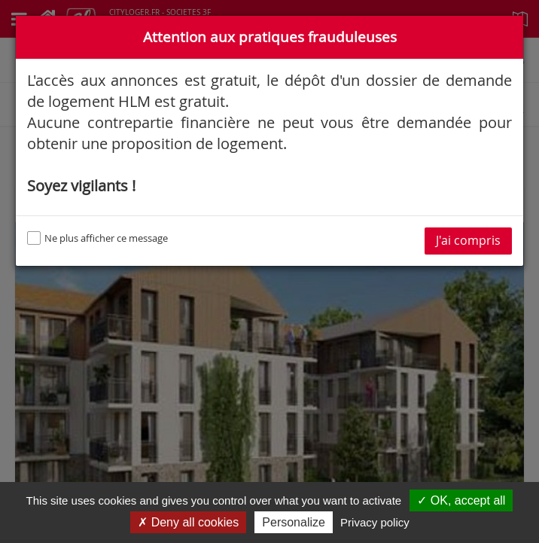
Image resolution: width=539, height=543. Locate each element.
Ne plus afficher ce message (97, 238)
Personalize (293, 522)
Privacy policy (375, 522)
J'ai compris (468, 241)
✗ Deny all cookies (188, 522)
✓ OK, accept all (461, 500)
